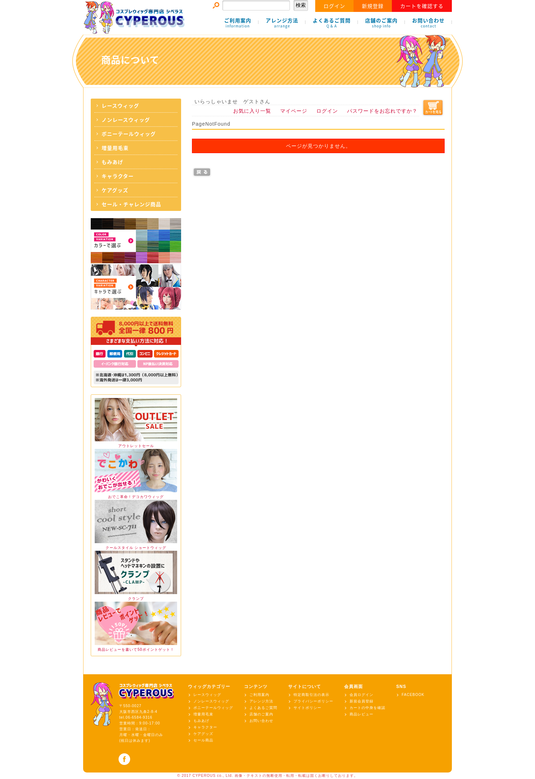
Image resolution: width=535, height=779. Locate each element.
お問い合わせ (428, 23)
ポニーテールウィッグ (129, 133)
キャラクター (118, 175)
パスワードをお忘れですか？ (382, 111)
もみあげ (112, 161)
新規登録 (373, 5)
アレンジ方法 (282, 23)
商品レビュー (361, 714)
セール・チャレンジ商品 (131, 204)
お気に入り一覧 (252, 111)
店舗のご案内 (381, 23)
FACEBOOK (413, 695)
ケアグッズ (115, 190)
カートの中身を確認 (367, 708)
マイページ (293, 111)
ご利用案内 (237, 23)
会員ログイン (361, 695)
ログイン (334, 5)
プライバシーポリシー (313, 701)
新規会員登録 (361, 701)
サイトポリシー (307, 708)
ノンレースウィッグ (126, 119)
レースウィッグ (120, 105)
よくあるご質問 (332, 23)
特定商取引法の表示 (311, 695)
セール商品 (203, 740)
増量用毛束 (115, 147)
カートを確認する (422, 5)
